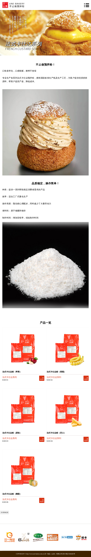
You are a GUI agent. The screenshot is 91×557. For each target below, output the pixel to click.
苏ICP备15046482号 (68, 554)
